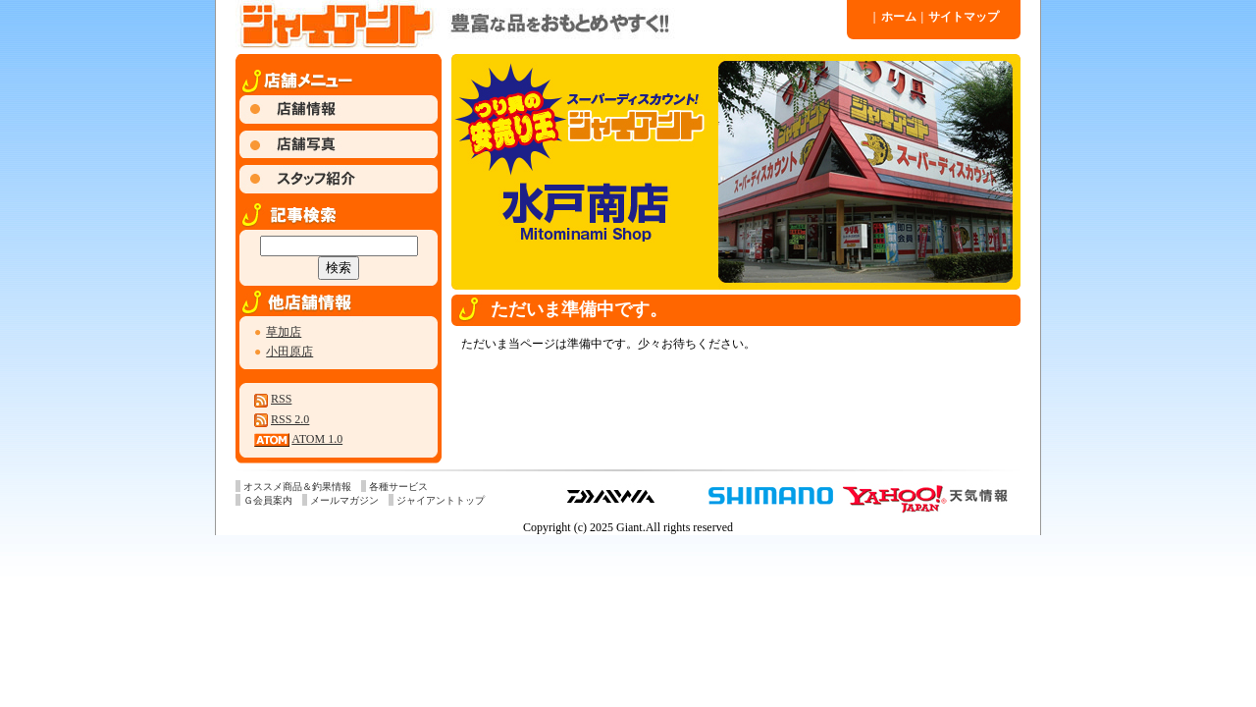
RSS (281, 399)
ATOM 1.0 (316, 439)
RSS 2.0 (290, 419)
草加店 (283, 332)
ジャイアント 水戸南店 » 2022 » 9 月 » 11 (540, 24)
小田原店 (289, 351)
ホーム (894, 17)
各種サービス (398, 486)
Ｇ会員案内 (267, 500)
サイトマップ (960, 17)
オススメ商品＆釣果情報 (297, 486)
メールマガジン (344, 500)
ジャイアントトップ (440, 500)
